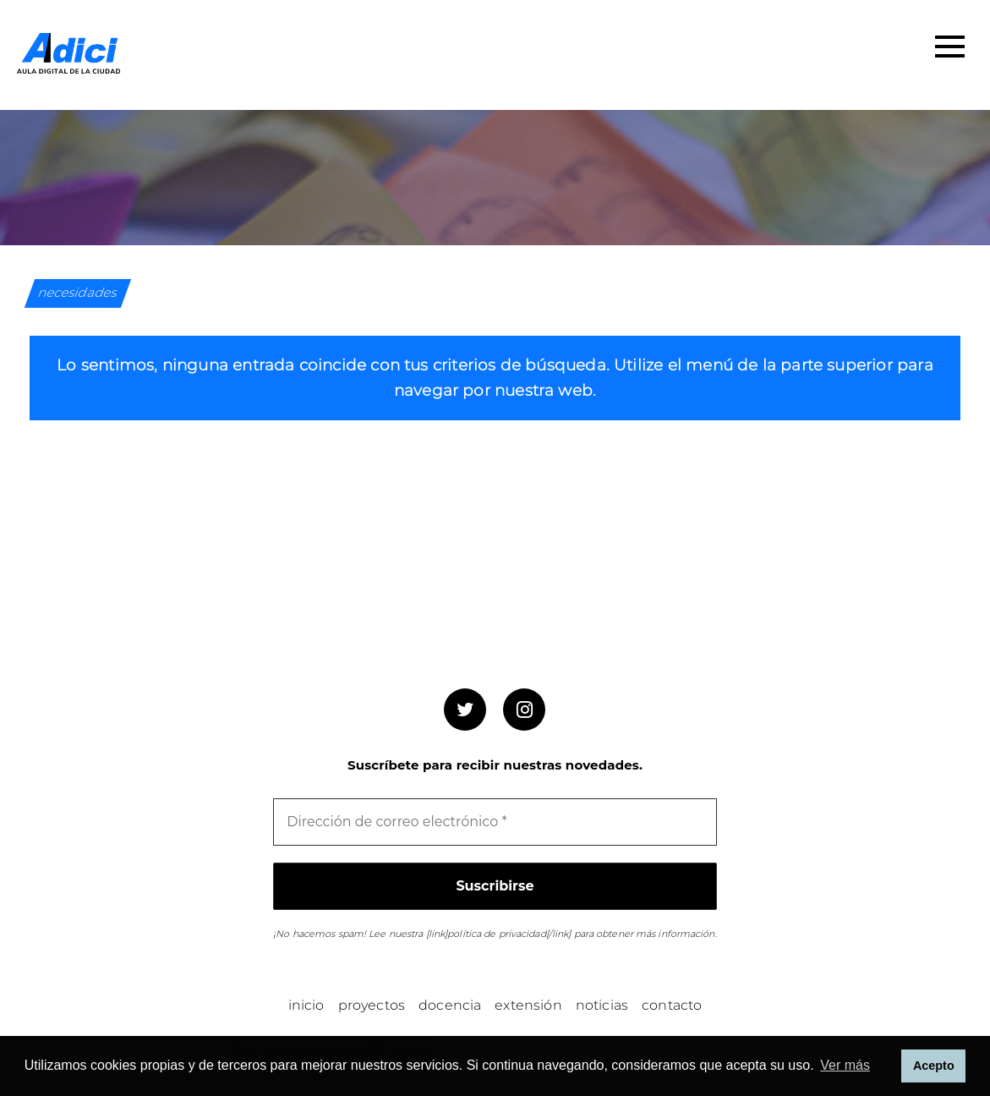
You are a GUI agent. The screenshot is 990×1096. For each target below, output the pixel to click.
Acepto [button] (933, 1065)
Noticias (602, 1005)
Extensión (528, 1005)
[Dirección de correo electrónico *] (494, 822)
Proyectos (371, 1005)
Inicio (306, 1005)
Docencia (449, 1005)
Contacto (672, 1005)
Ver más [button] (845, 1065)
